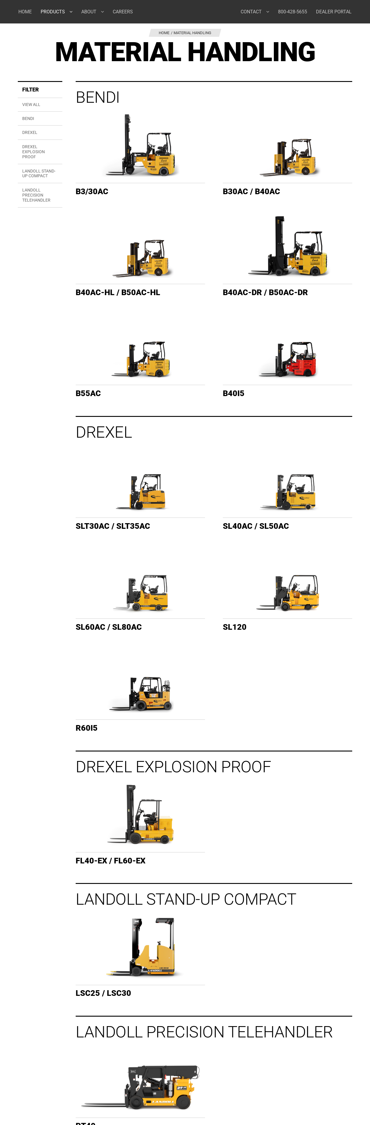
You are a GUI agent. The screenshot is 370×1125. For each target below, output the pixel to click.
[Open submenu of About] (104, 11)
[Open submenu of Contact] (270, 11)
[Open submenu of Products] (73, 11)
